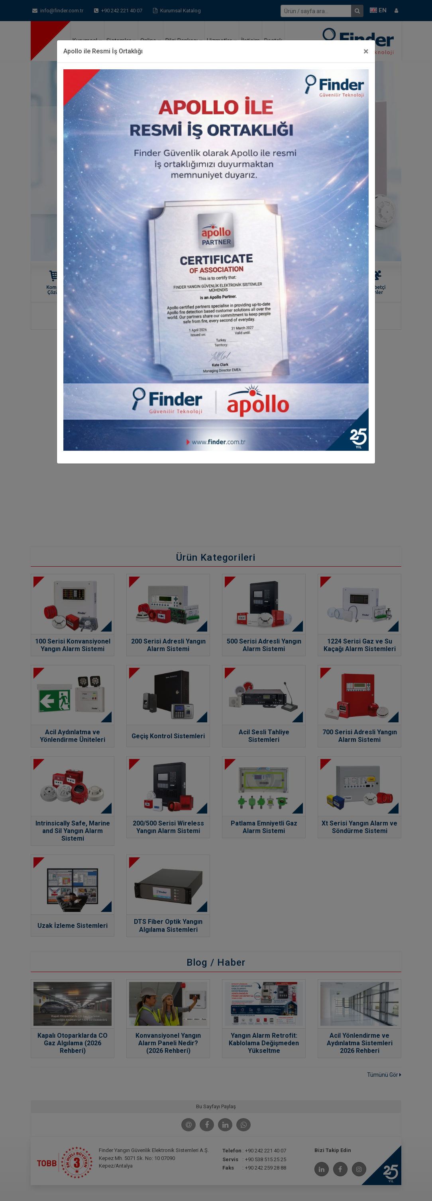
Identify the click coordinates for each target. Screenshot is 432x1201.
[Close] (366, 51)
